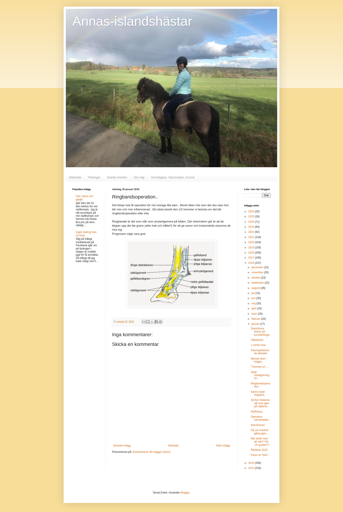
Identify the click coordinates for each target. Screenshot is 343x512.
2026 (251, 211)
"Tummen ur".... (260, 366)
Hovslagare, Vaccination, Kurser (173, 177)
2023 (251, 226)
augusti (256, 288)
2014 (251, 468)
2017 (251, 257)
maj (253, 303)
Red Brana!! (258, 425)
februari (256, 318)
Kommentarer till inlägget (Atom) (151, 451)
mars (254, 313)
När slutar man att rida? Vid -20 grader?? (260, 441)
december (257, 267)
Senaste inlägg (122, 445)
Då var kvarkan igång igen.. (260, 432)
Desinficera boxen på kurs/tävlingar (260, 331)
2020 (251, 242)
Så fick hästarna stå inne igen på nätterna (260, 403)
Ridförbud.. (257, 411)
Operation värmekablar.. (260, 418)
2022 (251, 231)
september (258, 282)
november (257, 272)
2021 (251, 237)
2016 (251, 262)
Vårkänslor (257, 339)
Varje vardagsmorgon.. (260, 375)
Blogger (185, 492)
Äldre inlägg (223, 445)
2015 (251, 462)
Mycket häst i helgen (258, 360)
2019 (251, 247)
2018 (251, 252)
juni (253, 298)
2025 (251, 216)
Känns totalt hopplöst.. (258, 393)
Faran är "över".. (260, 455)
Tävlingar (94, 177)
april (254, 308)
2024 (251, 221)
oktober (256, 277)
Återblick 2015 (259, 449)
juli (253, 293)
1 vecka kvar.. (259, 345)
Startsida (75, 177)
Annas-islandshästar (132, 21)
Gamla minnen (117, 177)
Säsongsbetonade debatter (260, 352)
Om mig (139, 177)
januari (255, 323)
